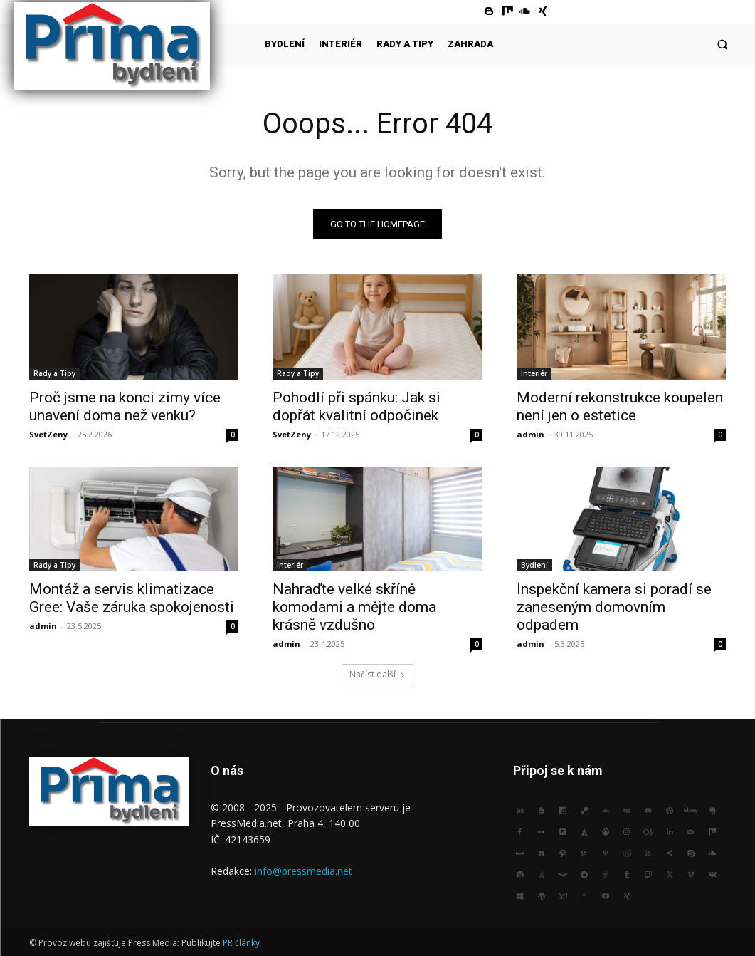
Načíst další (377, 674)
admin (530, 433)
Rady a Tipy (54, 373)
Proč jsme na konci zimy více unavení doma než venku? (125, 405)
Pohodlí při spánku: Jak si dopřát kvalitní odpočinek (356, 405)
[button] (722, 44)
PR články (241, 943)
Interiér (534, 373)
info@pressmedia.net (303, 871)
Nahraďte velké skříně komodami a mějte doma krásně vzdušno (354, 606)
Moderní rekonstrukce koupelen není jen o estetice (620, 405)
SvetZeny (48, 433)
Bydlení (534, 564)
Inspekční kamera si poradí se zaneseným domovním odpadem (614, 606)
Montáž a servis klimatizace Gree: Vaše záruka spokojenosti (131, 597)
